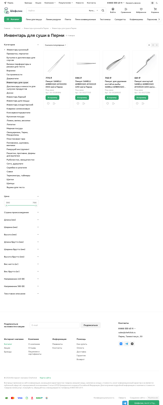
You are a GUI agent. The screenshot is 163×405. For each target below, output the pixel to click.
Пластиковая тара (16, 139)
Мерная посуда (15, 128)
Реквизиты (57, 344)
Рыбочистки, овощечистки (20, 159)
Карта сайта (45, 378)
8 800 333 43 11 (114, 3)
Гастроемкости (14, 74)
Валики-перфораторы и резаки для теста (19, 65)
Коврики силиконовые (18, 108)
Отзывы (32, 348)
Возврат (81, 359)
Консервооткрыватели (18, 112)
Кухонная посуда (15, 116)
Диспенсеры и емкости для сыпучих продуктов (21, 87)
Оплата (80, 348)
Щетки (10, 179)
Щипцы (10, 183)
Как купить (82, 344)
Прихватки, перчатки (17, 53)
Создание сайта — (144, 397)
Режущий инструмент (18, 149)
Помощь (81, 339)
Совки (10, 171)
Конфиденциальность (104, 398)
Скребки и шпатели (17, 167)
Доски (10, 93)
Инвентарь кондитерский (20, 104)
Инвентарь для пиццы (18, 100)
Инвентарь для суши (17, 82)
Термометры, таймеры (18, 175)
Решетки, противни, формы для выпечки (21, 154)
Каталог (8, 344)
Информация (59, 339)
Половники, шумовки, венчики (18, 144)
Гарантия (81, 355)
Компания (33, 339)
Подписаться (91, 325)
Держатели (13, 78)
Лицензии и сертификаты (34, 352)
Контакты (57, 348)
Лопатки (11, 124)
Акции (7, 348)
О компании (34, 344)
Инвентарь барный (16, 96)
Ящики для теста (15, 187)
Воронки (11, 70)
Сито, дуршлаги (15, 163)
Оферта (122, 398)
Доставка (81, 352)
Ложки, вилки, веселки (18, 120)
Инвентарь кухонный (17, 49)
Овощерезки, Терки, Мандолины (17, 133)
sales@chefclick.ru (126, 332)
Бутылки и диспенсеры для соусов (21, 58)
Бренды (8, 352)
